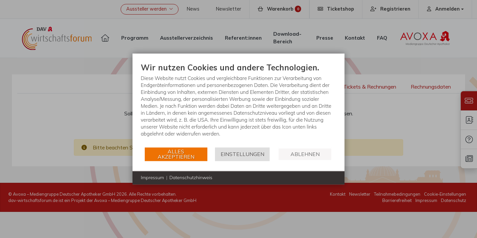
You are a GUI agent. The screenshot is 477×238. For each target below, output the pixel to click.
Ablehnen (305, 154)
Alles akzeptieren (176, 154)
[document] (238, 104)
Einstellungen (242, 154)
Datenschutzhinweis (190, 177)
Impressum (152, 177)
